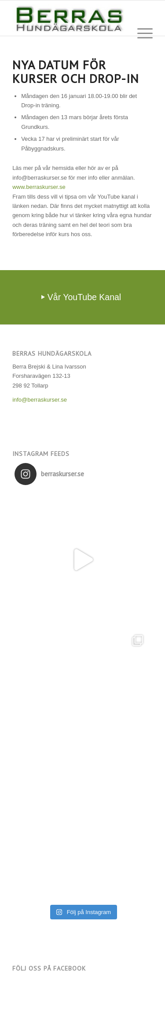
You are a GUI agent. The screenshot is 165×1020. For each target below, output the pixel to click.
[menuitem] (140, 33)
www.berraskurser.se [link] (39, 187)
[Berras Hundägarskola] (68, 18)
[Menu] (140, 33)
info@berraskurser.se (39, 399)
